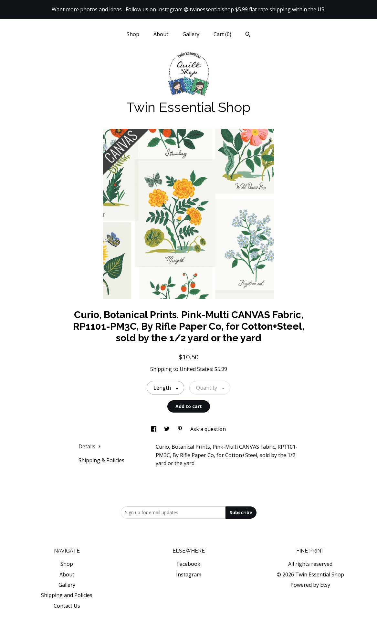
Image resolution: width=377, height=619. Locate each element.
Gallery (191, 34)
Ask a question (208, 429)
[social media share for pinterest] (180, 429)
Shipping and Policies (66, 595)
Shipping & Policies (101, 460)
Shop (133, 34)
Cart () (222, 34)
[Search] (248, 35)
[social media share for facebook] (154, 429)
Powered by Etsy (310, 584)
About (160, 34)
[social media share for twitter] (167, 429)
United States (196, 369)
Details (90, 446)
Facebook (188, 563)
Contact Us (67, 605)
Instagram (188, 574)
